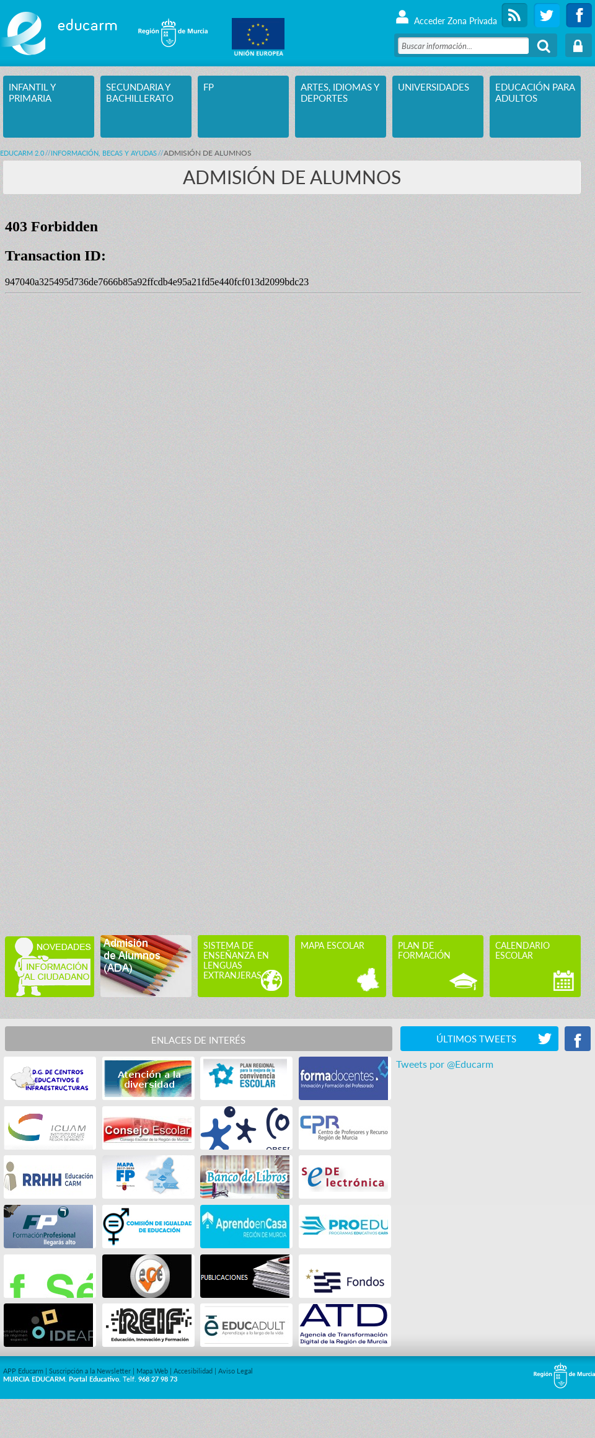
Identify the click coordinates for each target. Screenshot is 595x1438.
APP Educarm (23, 1371)
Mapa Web (152, 1371)
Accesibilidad (193, 1371)
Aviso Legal (235, 1371)
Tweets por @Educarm (444, 1064)
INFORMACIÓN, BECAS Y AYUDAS (104, 153)
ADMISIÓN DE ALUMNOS (208, 153)
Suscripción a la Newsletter (90, 1371)
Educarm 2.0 (22, 153)
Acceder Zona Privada (446, 15)
